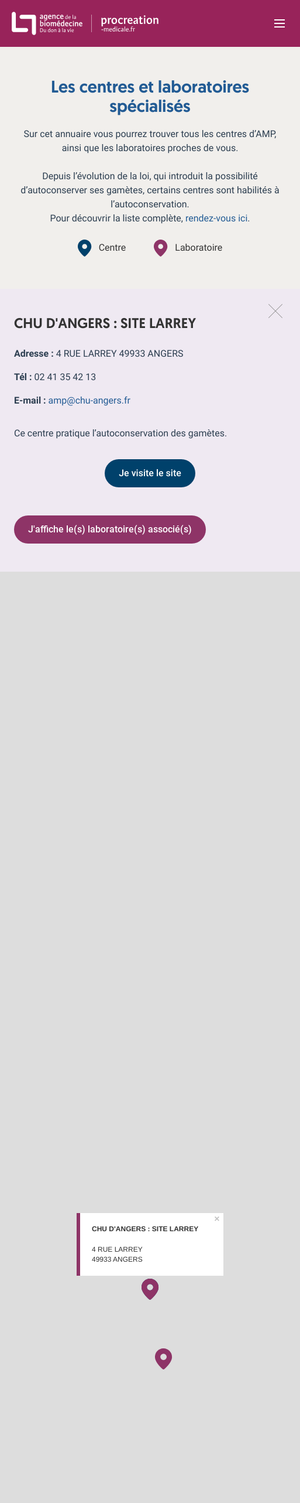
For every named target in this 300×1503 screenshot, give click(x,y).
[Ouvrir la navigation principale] (279, 23)
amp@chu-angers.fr (89, 400)
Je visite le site (150, 473)
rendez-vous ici (216, 218)
